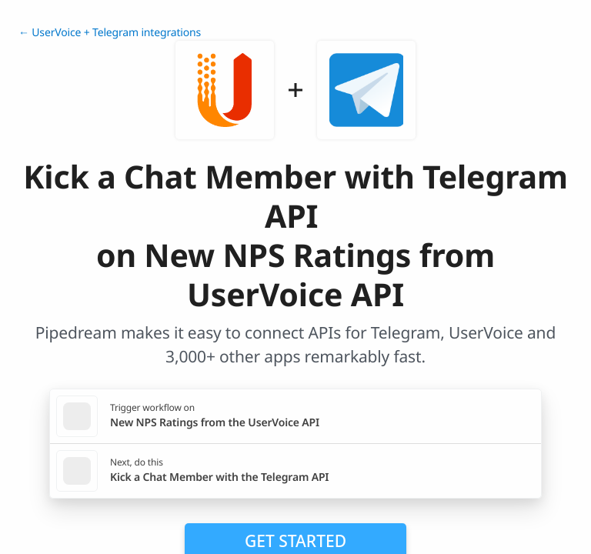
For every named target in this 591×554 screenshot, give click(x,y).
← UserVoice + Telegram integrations (109, 32)
